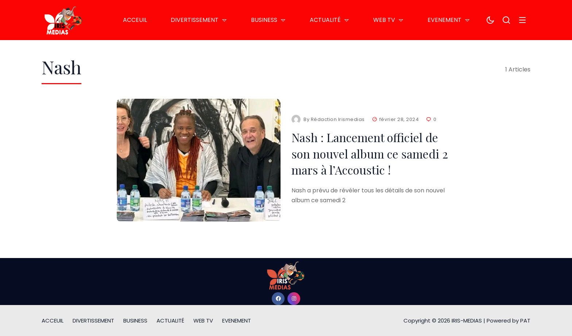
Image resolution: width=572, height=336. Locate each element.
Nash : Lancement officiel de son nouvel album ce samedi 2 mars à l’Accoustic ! (369, 153)
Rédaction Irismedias (338, 119)
